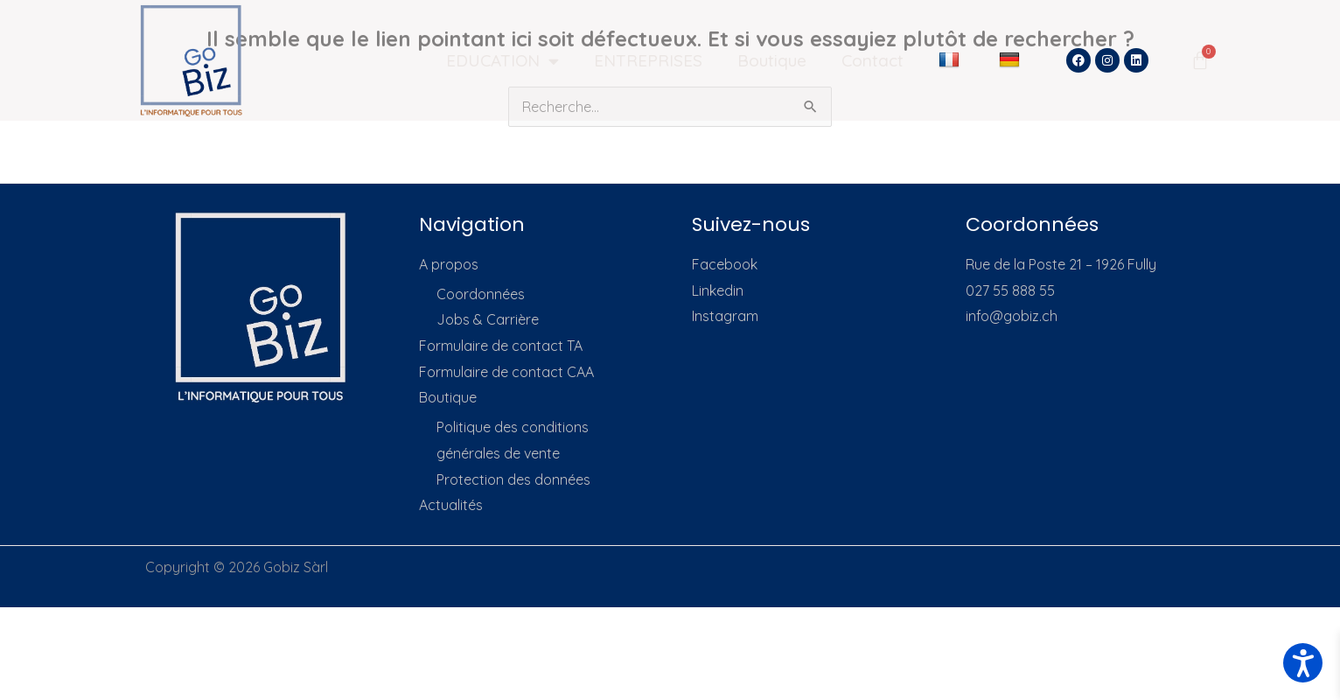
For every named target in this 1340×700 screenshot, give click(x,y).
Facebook (724, 264)
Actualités (451, 505)
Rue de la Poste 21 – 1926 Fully (1061, 264)
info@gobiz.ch (1011, 316)
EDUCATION (502, 61)
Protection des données (513, 479)
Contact (872, 60)
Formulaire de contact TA (501, 345)
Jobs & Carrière (487, 319)
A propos (448, 264)
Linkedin (717, 290)
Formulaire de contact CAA (506, 372)
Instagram (725, 316)
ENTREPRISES (648, 60)
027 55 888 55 (1010, 290)
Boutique (771, 60)
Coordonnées (480, 294)
